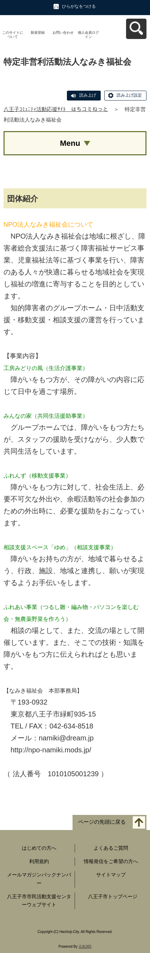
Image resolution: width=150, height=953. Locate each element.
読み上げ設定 (129, 95)
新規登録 (38, 32)
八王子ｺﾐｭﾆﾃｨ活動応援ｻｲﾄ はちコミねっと (56, 109)
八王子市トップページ (112, 896)
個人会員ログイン (88, 35)
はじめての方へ (39, 848)
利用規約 (39, 861)
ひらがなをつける (79, 6)
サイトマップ (111, 874)
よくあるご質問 (111, 848)
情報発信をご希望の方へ (111, 861)
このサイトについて (12, 35)
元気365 (85, 946)
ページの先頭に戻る (102, 822)
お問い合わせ (63, 32)
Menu (70, 143)
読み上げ (87, 95)
